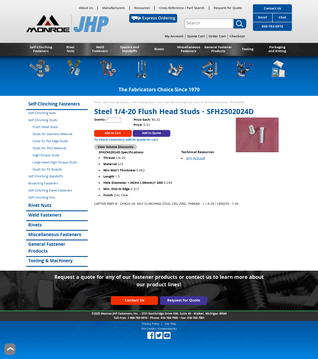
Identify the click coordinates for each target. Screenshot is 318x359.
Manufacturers (113, 8)
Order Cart (217, 36)
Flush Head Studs (45, 127)
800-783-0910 (272, 27)
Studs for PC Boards (47, 170)
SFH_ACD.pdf (195, 158)
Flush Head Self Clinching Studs (174, 103)
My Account (174, 36)
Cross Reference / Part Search (181, 8)
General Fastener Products (218, 49)
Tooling (247, 49)
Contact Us (272, 9)
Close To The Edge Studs (50, 141)
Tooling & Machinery (50, 261)
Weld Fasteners (100, 49)
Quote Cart (196, 36)
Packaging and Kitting (277, 49)
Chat (282, 18)
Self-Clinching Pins (41, 198)
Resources (142, 8)
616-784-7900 (169, 318)
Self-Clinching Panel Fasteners (50, 191)
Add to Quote (151, 133)
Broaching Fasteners (43, 184)
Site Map (170, 324)
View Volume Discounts (116, 147)
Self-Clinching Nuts (42, 113)
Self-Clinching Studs (143, 103)
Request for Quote (228, 8)
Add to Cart (113, 133)
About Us (86, 8)
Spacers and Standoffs (129, 49)
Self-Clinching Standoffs (45, 177)
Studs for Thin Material (49, 148)
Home (97, 103)
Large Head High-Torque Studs (55, 163)
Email (262, 18)
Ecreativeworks (167, 329)
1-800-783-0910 (137, 318)
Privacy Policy (150, 324)
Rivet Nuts (70, 49)
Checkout (237, 36)
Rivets (159, 49)
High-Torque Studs (46, 155)
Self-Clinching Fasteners (41, 49)
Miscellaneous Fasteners (188, 49)
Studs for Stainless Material (52, 134)
